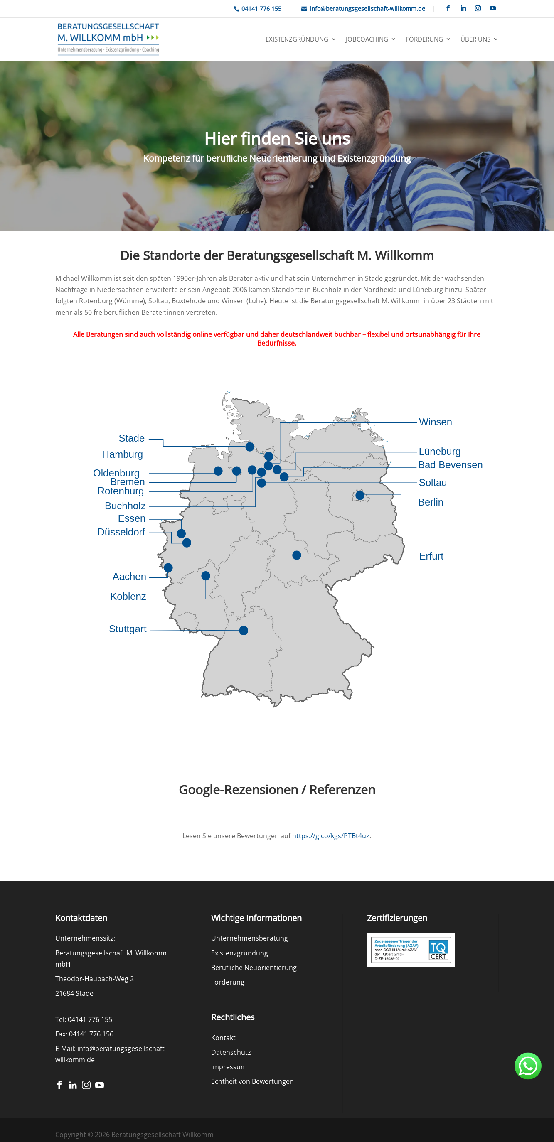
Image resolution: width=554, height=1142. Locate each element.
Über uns (475, 39)
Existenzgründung (297, 39)
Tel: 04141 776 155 (83, 1019)
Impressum (229, 1066)
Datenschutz (231, 1052)
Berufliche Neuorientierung (254, 967)
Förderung (424, 39)
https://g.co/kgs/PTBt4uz (330, 835)
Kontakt (223, 1037)
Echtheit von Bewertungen (252, 1081)
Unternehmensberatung (249, 938)
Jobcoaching (367, 39)
